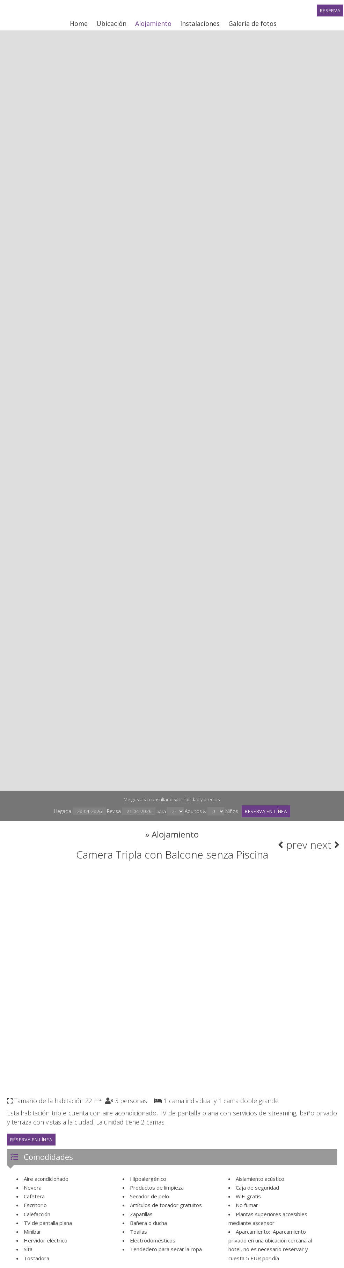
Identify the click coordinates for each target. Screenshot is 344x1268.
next (322, 851)
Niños (230, 812)
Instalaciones (199, 26)
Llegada (73, 812)
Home (78, 26)
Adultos (190, 812)
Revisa (126, 812)
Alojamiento (152, 26)
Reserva (329, 12)
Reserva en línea (269, 812)
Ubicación (110, 26)
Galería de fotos (251, 26)
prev (290, 851)
